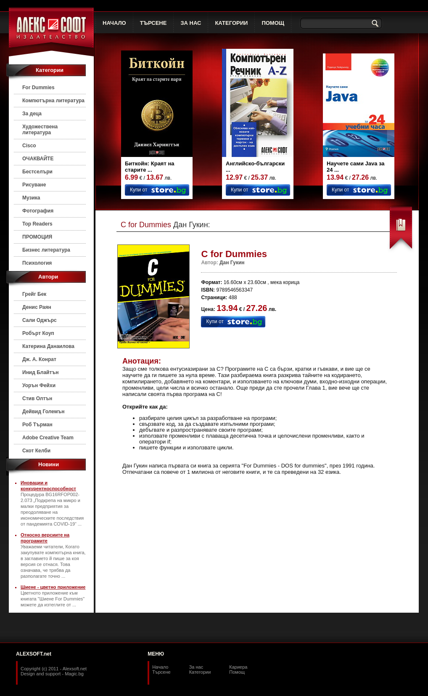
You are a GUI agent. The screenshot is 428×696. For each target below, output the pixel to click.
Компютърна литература (53, 101)
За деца (32, 114)
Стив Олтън (37, 398)
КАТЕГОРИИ (231, 23)
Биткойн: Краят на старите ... (149, 166)
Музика (31, 198)
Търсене (161, 672)
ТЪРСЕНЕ (153, 23)
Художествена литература (40, 129)
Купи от (138, 190)
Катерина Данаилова (48, 346)
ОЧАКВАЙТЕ (37, 159)
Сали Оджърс (39, 320)
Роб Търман (37, 425)
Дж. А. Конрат (39, 359)
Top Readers (37, 224)
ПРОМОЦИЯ (37, 237)
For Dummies (38, 87)
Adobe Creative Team (48, 438)
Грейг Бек (34, 294)
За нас (196, 666)
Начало (160, 666)
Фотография (37, 211)
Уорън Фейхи (38, 385)
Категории (200, 672)
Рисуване (34, 185)
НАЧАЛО (114, 23)
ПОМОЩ (273, 23)
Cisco (29, 146)
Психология (37, 263)
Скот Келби (36, 451)
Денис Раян (36, 307)
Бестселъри (37, 172)
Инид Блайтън (40, 372)
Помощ (237, 672)
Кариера (238, 666)
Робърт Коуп (38, 333)
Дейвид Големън (43, 411)
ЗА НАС (190, 23)
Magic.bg (74, 673)
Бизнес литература (46, 250)
